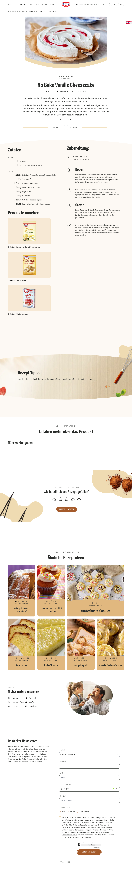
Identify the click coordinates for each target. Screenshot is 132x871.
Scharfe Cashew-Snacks (110, 644)
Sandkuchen (21, 644)
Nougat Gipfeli (81, 644)
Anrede (62, 750)
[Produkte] (23, 4)
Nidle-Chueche (51, 644)
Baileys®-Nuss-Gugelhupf (21, 590)
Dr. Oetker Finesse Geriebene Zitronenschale (39, 175)
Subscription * (65, 807)
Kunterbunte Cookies (95, 590)
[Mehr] (46, 4)
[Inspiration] (35, 4)
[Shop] (53, 4)
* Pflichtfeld (64, 862)
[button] (66, 73)
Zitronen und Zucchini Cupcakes (51, 590)
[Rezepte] (13, 4)
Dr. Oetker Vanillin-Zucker (31, 183)
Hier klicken (91, 845)
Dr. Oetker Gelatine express (32, 200)
